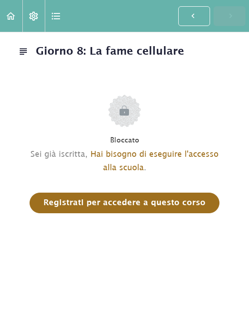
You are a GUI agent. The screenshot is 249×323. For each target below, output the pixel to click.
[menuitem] (33, 16)
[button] (11, 16)
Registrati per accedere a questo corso (124, 203)
